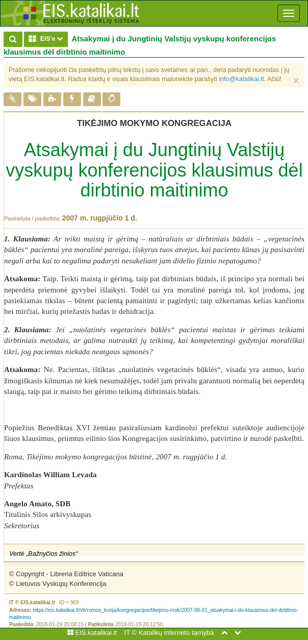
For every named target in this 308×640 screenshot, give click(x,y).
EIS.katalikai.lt (92, 632)
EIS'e (48, 38)
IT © (130, 632)
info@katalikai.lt (241, 79)
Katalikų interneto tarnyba (176, 632)
